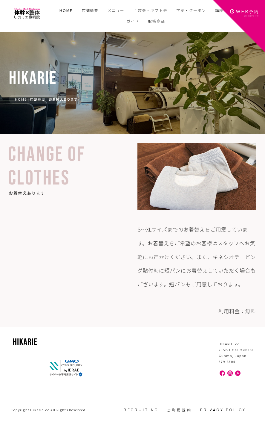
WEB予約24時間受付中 (244, 13)
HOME (66, 10)
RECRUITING (141, 410)
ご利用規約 (179, 410)
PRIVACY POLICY (223, 410)
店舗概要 (38, 99)
